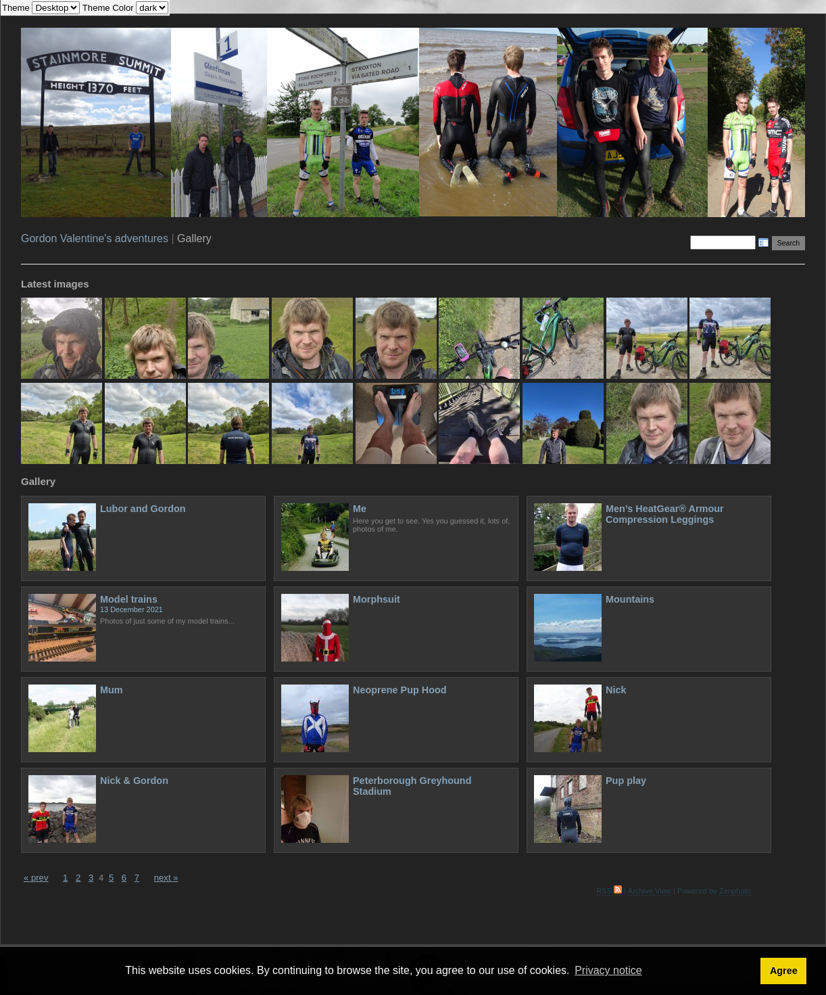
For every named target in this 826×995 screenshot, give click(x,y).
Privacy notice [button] (608, 970)
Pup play (626, 780)
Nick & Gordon (134, 780)
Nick (616, 690)
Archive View (649, 891)
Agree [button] (784, 970)
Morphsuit (376, 599)
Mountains (630, 599)
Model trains (128, 599)
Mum (111, 690)
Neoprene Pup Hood (400, 690)
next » (166, 878)
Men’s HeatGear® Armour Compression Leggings (665, 514)
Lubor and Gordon (143, 508)
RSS (609, 891)
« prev (36, 878)
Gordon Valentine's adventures (94, 238)
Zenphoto (735, 891)
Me (359, 508)
